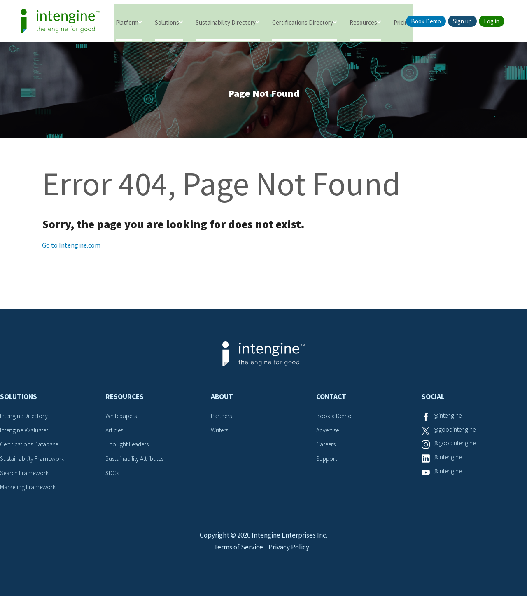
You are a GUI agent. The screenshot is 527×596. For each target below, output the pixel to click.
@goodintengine (455, 432)
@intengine (448, 418)
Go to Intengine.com (71, 248)
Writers (220, 432)
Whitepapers (122, 418)
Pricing (402, 22)
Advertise (328, 432)
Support (327, 461)
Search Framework (25, 475)
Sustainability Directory (226, 22)
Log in (491, 21)
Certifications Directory (302, 22)
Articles (115, 432)
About (222, 399)
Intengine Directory (25, 418)
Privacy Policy (290, 557)
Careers (326, 447)
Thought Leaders (128, 447)
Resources (363, 22)
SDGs (112, 475)
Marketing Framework (29, 489)
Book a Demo (334, 418)
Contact (331, 399)
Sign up (462, 21)
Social (433, 399)
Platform (127, 22)
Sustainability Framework (33, 461)
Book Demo (426, 21)
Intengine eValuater (26, 432)
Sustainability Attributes (136, 461)
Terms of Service (238, 557)
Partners (222, 418)
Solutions (167, 22)
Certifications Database (31, 447)
